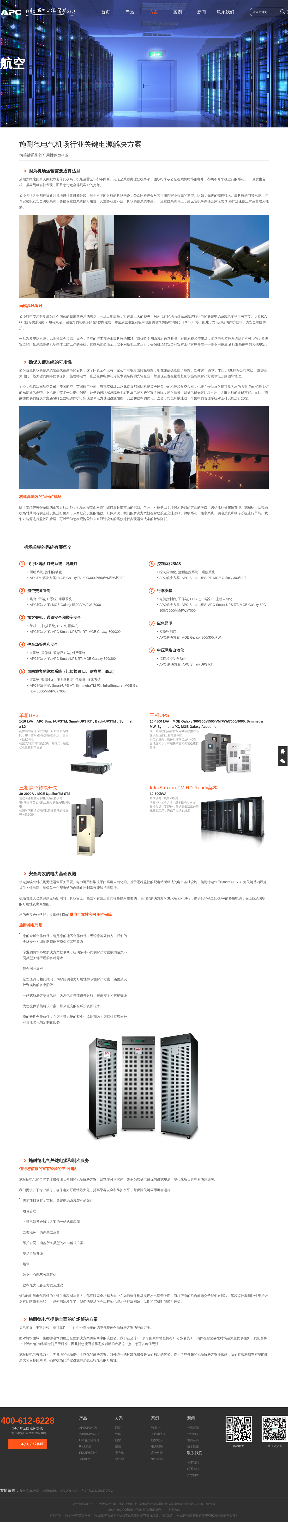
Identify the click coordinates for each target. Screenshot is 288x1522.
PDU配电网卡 (88, 1452)
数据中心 (157, 1427)
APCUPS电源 (88, 1427)
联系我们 (225, 12)
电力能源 (157, 1446)
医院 (118, 1427)
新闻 (201, 12)
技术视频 (193, 1446)
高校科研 (157, 1452)
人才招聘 (193, 1475)
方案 (153, 12)
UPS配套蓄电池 (89, 1440)
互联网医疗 (158, 1434)
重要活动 (193, 1440)
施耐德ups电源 (29, 1490)
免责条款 (174, 1509)
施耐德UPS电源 (89, 1434)
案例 (177, 12)
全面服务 (85, 1459)
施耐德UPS (49, 1490)
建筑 (118, 1446)
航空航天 (157, 1440)
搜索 (282, 11)
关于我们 (193, 1462)
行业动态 (193, 1434)
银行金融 (157, 1459)
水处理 (119, 1459)
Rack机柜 (85, 1446)
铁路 (118, 1434)
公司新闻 (193, 1427)
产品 (129, 12)
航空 (118, 1440)
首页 (105, 12)
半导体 (119, 1452)
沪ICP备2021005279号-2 (97, 1490)
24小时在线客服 (31, 1444)
